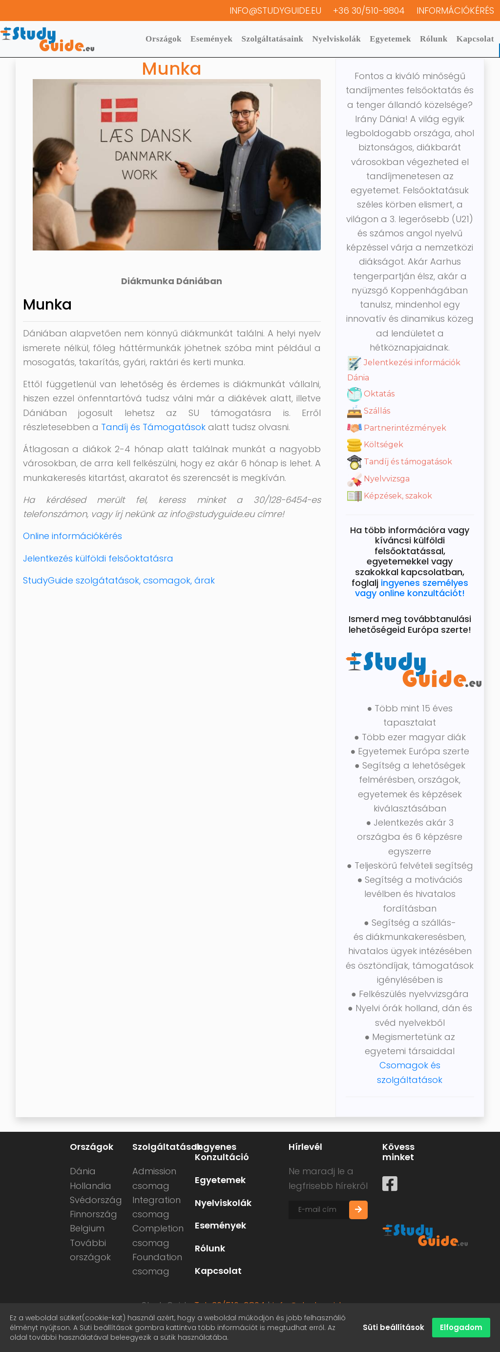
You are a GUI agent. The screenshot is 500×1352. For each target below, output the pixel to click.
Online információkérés (72, 536)
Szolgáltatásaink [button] (273, 38)
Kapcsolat (475, 38)
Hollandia (90, 1186)
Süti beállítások (393, 1327)
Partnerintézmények (396, 428)
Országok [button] (164, 38)
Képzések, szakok (389, 495)
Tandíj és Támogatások (153, 427)
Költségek (375, 444)
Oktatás (371, 393)
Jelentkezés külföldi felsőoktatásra (98, 558)
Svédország (96, 1200)
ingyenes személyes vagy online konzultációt (411, 588)
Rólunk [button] (434, 38)
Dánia (83, 1171)
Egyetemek (390, 38)
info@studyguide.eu (275, 10)
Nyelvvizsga (378, 478)
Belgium (87, 1228)
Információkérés (455, 10)
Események (211, 38)
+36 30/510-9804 (369, 10)
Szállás (368, 411)
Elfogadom (461, 1327)
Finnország (93, 1214)
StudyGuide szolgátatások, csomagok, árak (119, 580)
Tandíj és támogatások (399, 461)
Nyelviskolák (336, 38)
